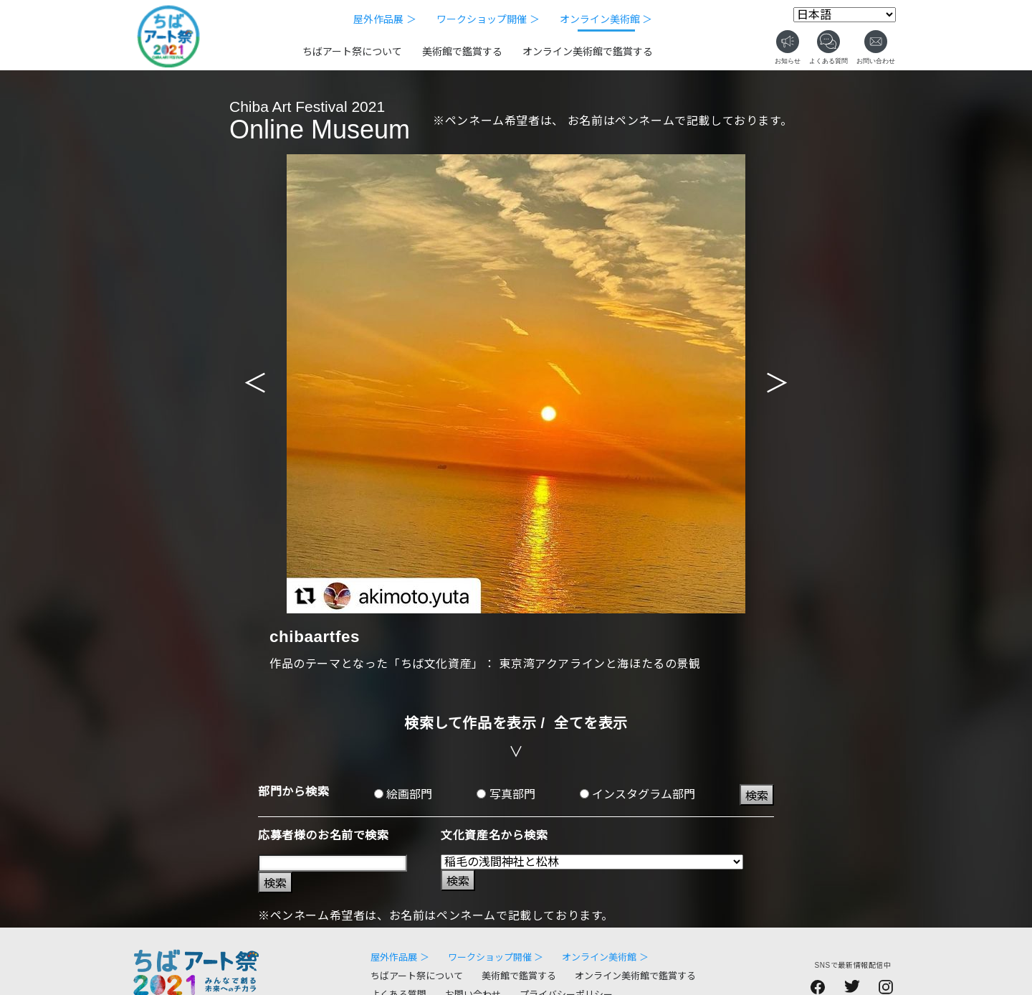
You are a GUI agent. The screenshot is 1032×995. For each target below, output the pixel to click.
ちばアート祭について (352, 51)
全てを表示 (591, 723)
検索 (756, 796)
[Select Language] (844, 14)
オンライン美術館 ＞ (606, 19)
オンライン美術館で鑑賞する (587, 51)
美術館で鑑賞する (462, 51)
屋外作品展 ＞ (384, 19)
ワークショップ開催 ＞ (488, 19)
